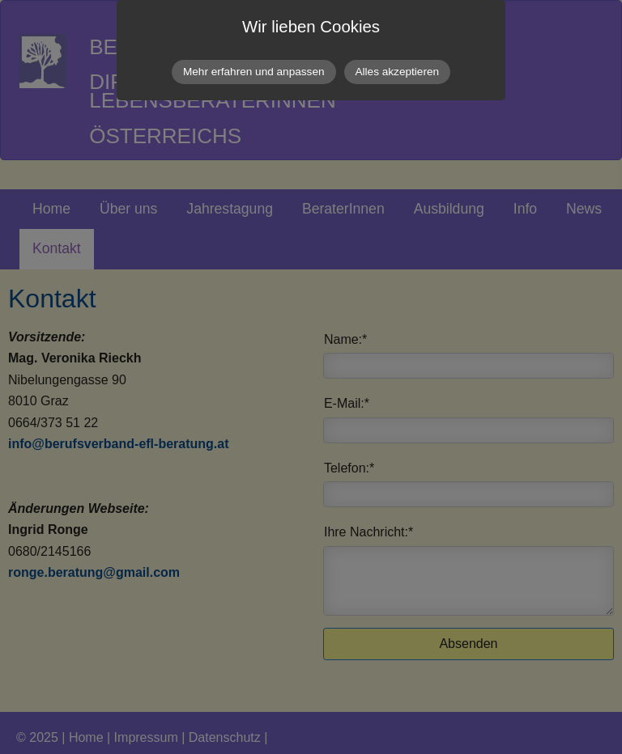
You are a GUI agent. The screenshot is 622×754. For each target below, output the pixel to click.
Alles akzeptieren (398, 72)
